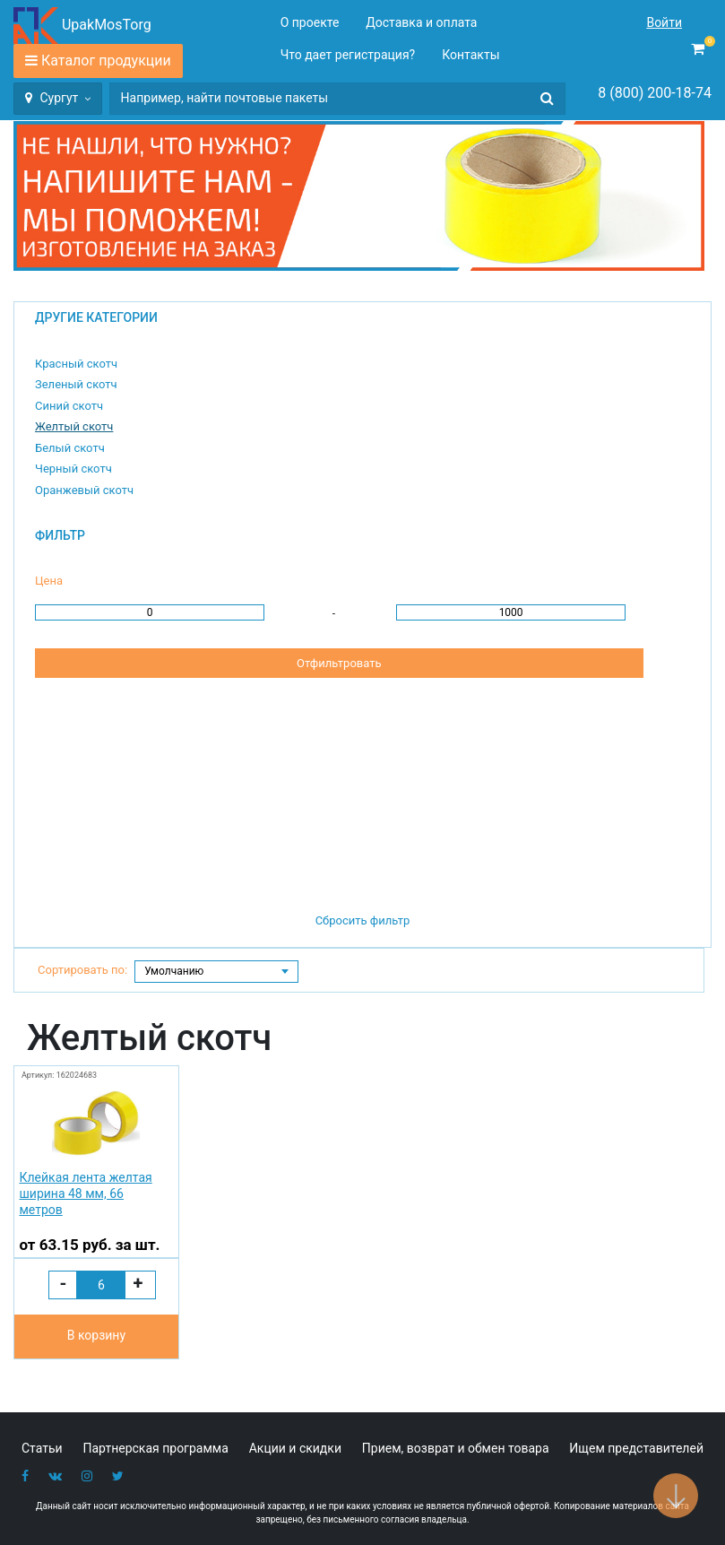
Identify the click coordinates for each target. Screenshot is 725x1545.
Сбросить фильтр (362, 920)
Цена (49, 580)
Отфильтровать (339, 663)
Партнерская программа (156, 1448)
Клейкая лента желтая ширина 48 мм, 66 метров (85, 1193)
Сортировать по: (82, 969)
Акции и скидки (295, 1448)
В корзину (96, 1335)
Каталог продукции (106, 60)
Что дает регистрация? (348, 55)
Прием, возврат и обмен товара (455, 1448)
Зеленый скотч (76, 384)
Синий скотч (69, 405)
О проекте (310, 22)
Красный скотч (76, 363)
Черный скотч (73, 468)
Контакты (470, 55)
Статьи (42, 1448)
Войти (664, 22)
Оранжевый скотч (84, 490)
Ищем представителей (636, 1448)
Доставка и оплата (421, 22)
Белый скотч (70, 448)
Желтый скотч (74, 426)
